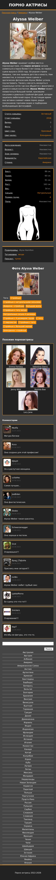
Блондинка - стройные (15, 330)
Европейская (44, 158)
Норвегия (28, 786)
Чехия (28, 839)
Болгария (28, 692)
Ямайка (28, 859)
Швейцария (28, 846)
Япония (28, 863)
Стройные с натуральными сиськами (22, 302)
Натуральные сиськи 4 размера (19, 314)
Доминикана (28, 719)
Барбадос (28, 682)
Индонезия (27, 729)
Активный (46, 114)
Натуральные (44, 193)
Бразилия (28, 696)
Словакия (28, 813)
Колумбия (28, 756)
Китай (28, 752)
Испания (28, 739)
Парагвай (28, 789)
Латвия (28, 766)
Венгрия (28, 699)
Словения (28, 816)
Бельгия (28, 689)
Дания (28, 716)
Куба (28, 762)
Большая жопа (33, 306)
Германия (28, 709)
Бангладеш (28, 679)
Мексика (28, 772)
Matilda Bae (40, 389)
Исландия (28, 736)
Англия (28, 669)
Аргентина (28, 672)
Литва (28, 769)
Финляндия (28, 833)
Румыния (28, 806)
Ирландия (28, 732)
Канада (28, 749)
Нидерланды (28, 779)
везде (21, 254)
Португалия (28, 796)
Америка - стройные (14, 306)
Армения (28, 676)
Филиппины (28, 829)
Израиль (28, 722)
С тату (39, 318)
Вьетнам (28, 706)
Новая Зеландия (28, 782)
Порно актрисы (28, 5)
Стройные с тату (27, 322)
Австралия (28, 652)
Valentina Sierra (40, 367)
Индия (28, 726)
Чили (28, 843)
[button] (28, 284)
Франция (28, 836)
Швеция (28, 849)
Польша (28, 792)
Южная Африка (28, 856)
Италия (28, 742)
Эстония (28, 853)
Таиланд (28, 819)
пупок (18, 259)
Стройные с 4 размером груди (19, 318)
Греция (28, 712)
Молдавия (28, 776)
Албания (28, 659)
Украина (28, 826)
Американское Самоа (28, 666)
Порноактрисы (9, 13)
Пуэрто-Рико (28, 799)
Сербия (28, 809)
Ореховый (46, 131)
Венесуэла (28, 702)
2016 (48, 118)
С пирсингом (10, 322)
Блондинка (45, 135)
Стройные (16, 298)
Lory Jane (28, 412)
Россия (28, 803)
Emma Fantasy (16, 367)
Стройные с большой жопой (18, 326)
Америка (22, 13)
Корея (28, 759)
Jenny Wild (16, 389)
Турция (28, 823)
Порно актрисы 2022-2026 (28, 873)
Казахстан (28, 746)
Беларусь (28, 686)
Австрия (28, 656)
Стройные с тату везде (15, 310)
